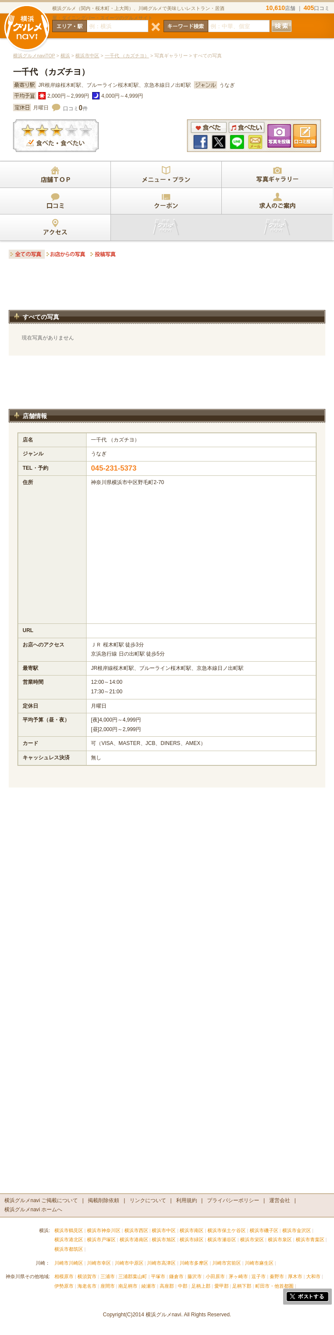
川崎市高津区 (161, 1263)
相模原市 (63, 1276)
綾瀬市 (148, 1286)
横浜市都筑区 (68, 1249)
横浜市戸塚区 (101, 1239)
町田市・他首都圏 (275, 1286)
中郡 (182, 1286)
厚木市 (295, 1276)
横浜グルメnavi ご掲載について (41, 1200)
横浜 (65, 55)
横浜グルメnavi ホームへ (33, 1209)
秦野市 (277, 1276)
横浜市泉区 (280, 1239)
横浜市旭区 (164, 1239)
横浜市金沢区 (296, 1230)
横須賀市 (87, 1276)
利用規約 (186, 1200)
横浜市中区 (87, 55)
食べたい (246, 127)
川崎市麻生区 (259, 1263)
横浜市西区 (136, 1230)
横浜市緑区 (192, 1239)
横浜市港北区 (68, 1239)
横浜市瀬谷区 (221, 1239)
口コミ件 (75, 108)
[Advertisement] (167, 287)
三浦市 (107, 1276)
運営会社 (279, 1200)
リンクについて (148, 1200)
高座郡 (167, 1286)
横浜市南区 (192, 1230)
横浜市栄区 (252, 1239)
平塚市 (158, 1276)
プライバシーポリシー (233, 1200)
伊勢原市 (63, 1286)
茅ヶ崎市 (238, 1276)
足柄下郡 (241, 1286)
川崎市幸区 (99, 1263)
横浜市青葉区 (310, 1239)
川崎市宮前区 (226, 1263)
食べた (209, 127)
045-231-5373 (114, 468)
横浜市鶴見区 (68, 1230)
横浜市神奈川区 (103, 1230)
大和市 (313, 1276)
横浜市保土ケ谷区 (226, 1230)
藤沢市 (194, 1276)
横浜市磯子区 (264, 1230)
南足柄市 (127, 1286)
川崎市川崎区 (68, 1263)
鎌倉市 (176, 1276)
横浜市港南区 (134, 1239)
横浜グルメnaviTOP (34, 55)
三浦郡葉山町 (132, 1276)
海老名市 (87, 1286)
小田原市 (215, 1276)
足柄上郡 (200, 1286)
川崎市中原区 (129, 1263)
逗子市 (258, 1276)
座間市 (107, 1286)
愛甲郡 (221, 1286)
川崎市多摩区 (194, 1263)
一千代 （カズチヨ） (127, 55)
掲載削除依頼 (103, 1200)
